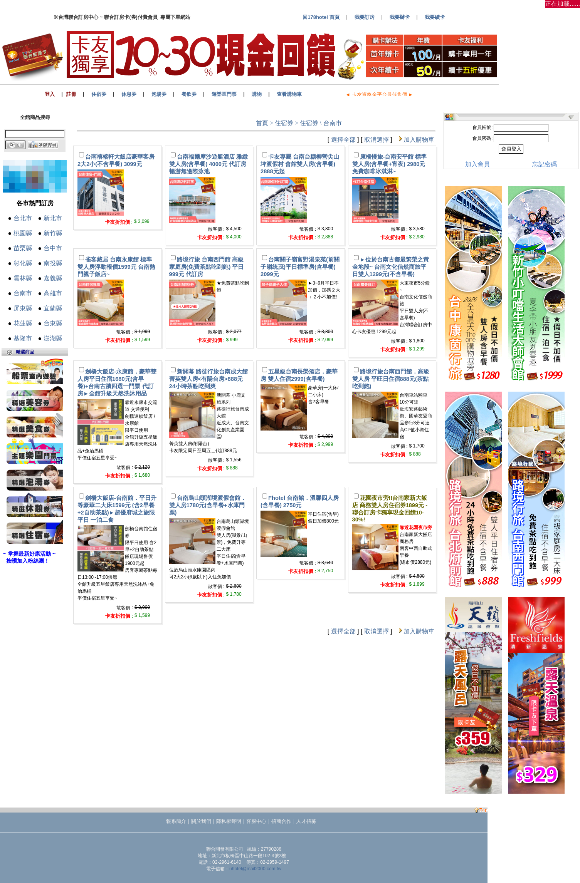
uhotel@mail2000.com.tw (255, 868)
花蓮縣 (22, 323)
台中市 (53, 248)
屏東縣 (22, 308)
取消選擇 (376, 139)
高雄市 (53, 293)
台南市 (22, 293)
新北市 (53, 218)
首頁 (262, 123)
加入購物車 (418, 139)
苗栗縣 (22, 248)
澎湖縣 (53, 338)
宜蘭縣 (53, 308)
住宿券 (284, 123)
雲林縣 (22, 278)
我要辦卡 (400, 17)
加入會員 (477, 164)
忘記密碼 (544, 164)
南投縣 (53, 263)
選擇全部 (343, 139)
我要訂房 (365, 17)
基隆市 (22, 338)
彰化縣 (22, 263)
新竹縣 (53, 233)
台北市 (22, 218)
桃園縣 (22, 233)
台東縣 (53, 323)
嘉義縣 (53, 278)
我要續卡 (435, 17)
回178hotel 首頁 (321, 17)
